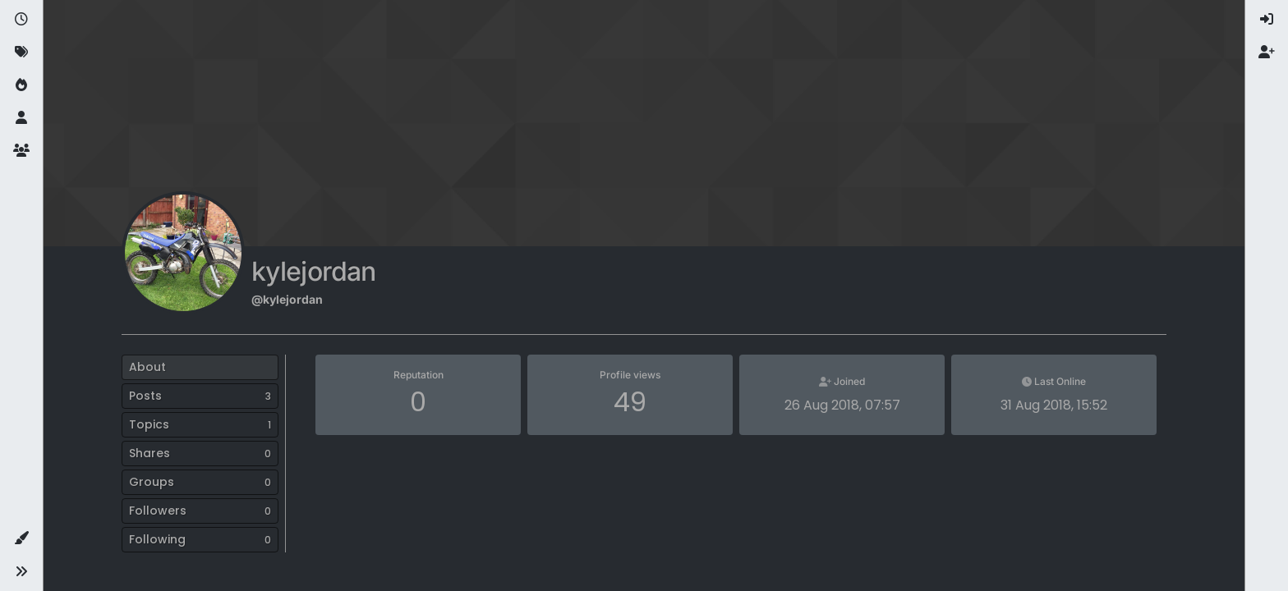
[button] (21, 538)
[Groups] (21, 151)
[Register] (1266, 52)
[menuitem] (1266, 20)
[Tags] (21, 52)
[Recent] (21, 20)
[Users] (21, 118)
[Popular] (21, 85)
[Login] (1266, 20)
